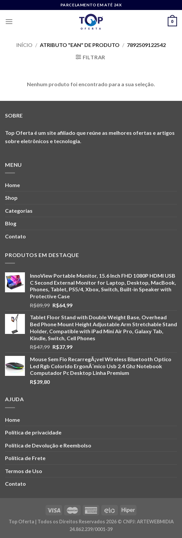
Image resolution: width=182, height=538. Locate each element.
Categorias (19, 210)
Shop (11, 197)
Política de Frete (25, 458)
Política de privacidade (33, 432)
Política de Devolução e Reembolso (48, 445)
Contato (15, 236)
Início (24, 45)
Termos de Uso (23, 471)
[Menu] (9, 21)
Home (12, 185)
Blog (10, 223)
